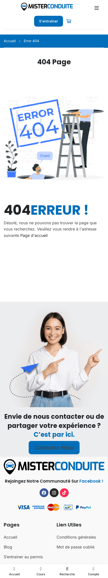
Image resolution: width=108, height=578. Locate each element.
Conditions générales (76, 553)
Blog (8, 562)
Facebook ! (91, 497)
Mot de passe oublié (75, 562)
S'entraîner (48, 21)
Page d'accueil (34, 235)
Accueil (10, 41)
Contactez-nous (54, 464)
